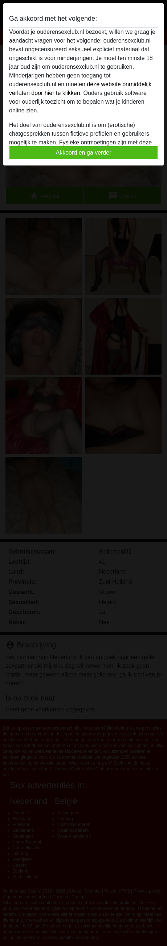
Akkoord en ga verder (83, 152)
